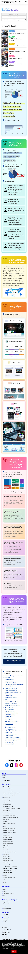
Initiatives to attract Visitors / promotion (13, 20)
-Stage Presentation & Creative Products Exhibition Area (15, 731)
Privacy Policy (6, 932)
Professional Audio (9, 681)
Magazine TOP (6, 902)
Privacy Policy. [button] (12, 948)
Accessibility (5, 937)
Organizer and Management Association (13, 939)
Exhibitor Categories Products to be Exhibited (13, 676)
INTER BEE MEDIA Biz (10, 727)
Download (5, 920)
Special (4, 906)
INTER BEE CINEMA (9, 744)
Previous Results (6, 797)
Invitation (7, 718)
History (4, 777)
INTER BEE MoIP (9, 742)
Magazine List (6, 904)
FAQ (4, 880)
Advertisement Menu (9, 711)
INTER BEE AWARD (9, 709)
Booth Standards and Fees (11, 690)
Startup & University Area (11, 741)
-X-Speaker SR (9, 735)
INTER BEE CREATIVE (10, 729)
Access (4, 889)
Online (5, 700)
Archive (4, 779)
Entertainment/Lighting (10, 683)
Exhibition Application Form (9, 877)
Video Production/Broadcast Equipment (14, 684)
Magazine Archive (7, 908)
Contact (4, 882)
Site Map (4, 934)
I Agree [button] (14, 951)
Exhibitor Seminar (9, 716)
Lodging (4, 891)
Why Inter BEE (6, 786)
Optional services (9, 708)
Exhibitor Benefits (13, 14)
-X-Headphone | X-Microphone (13, 737)
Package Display (8, 720)
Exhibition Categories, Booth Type (13, 692)
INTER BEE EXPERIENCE (10, 734)
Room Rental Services (10, 714)
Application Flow (9, 695)
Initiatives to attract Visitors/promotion (11, 793)
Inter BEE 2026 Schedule (8, 893)
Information (5, 914)
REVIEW (4, 922)
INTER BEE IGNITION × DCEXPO (13, 739)
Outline (4, 775)
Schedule (5, 875)
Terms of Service (6, 930)
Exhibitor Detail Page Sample (11, 705)
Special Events (8, 724)
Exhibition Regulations (10, 689)
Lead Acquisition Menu (8, 841)
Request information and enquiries (14, 661)
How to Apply (8, 694)
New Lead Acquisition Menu (11, 713)
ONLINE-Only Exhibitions (11, 703)
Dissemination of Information (11, 721)
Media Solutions (8, 686)
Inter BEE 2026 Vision (13, 17)
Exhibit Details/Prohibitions (11, 697)
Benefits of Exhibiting (7, 789)
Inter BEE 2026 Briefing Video (9, 795)
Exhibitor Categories (9, 679)
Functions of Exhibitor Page (11, 702)
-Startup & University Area (9, 870)
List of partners (6, 780)
